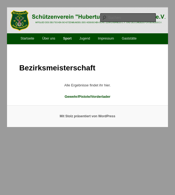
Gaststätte (129, 38)
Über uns (48, 38)
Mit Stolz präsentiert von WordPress (87, 116)
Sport (67, 38)
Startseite (27, 38)
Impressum (106, 38)
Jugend (84, 38)
